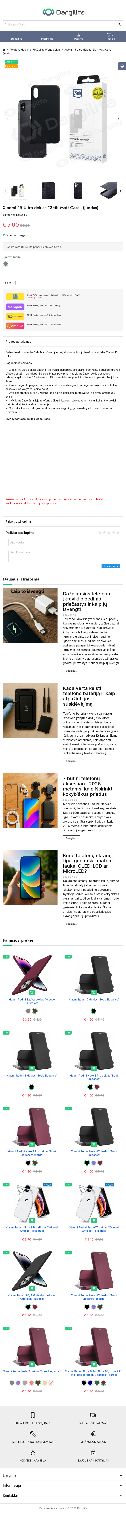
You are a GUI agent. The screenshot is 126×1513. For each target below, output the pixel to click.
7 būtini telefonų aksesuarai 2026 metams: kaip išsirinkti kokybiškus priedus (88, 786)
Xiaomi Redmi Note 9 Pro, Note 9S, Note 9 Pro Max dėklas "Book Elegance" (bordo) (94, 1373)
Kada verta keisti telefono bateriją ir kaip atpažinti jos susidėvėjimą (89, 696)
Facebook (15, 283)
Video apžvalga (14, 235)
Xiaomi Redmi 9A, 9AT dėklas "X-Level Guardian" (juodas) (32, 1297)
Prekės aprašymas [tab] (18, 341)
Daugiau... (71, 670)
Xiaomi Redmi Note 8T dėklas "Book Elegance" (94, 1153)
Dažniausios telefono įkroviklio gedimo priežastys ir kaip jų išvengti (86, 601)
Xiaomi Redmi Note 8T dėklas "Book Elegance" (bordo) (94, 1297)
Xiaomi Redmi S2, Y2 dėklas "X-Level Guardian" (32, 1001)
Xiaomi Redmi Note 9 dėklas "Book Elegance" (32, 1371)
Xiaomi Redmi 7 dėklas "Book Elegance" (94, 999)
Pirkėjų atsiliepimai (19, 521)
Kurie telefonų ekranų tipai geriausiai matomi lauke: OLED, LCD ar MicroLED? (88, 863)
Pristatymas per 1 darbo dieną (43, 305)
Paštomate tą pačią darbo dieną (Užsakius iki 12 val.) (73, 296)
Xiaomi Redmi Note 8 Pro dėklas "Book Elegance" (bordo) (31, 1153)
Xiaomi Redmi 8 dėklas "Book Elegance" (32, 1075)
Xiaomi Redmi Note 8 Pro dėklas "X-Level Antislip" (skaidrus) (32, 1229)
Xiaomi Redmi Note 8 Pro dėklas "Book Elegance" (94, 1077)
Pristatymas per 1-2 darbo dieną (44, 315)
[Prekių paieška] (63, 24)
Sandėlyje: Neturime (15, 214)
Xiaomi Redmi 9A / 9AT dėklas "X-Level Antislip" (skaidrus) (94, 1229)
